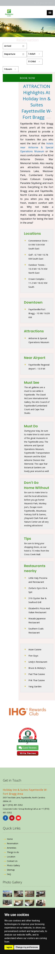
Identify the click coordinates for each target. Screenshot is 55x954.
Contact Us (12, 861)
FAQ (9, 874)
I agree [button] (9, 947)
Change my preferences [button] (27, 947)
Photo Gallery (13, 865)
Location (11, 856)
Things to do (13, 852)
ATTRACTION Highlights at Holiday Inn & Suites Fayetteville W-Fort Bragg (37, 101)
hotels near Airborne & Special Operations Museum (36, 147)
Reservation (12, 843)
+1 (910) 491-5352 (45, 3)
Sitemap (11, 869)
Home (10, 839)
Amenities (11, 847)
